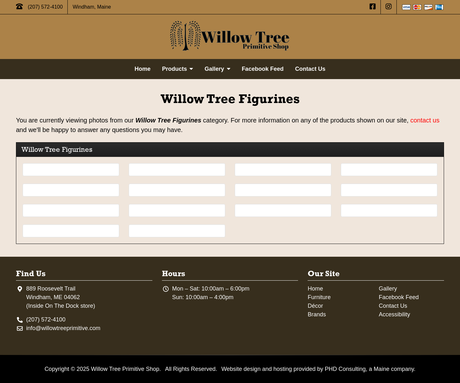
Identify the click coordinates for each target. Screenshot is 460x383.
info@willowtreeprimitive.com (63, 328)
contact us (424, 120)
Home (142, 69)
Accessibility (394, 314)
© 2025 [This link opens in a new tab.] (80, 369)
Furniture (319, 297)
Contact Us (310, 69)
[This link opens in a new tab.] (373, 7)
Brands (317, 314)
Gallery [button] (217, 69)
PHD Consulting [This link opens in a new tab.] (345, 369)
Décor (315, 306)
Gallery (388, 288)
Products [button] (177, 69)
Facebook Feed (263, 69)
